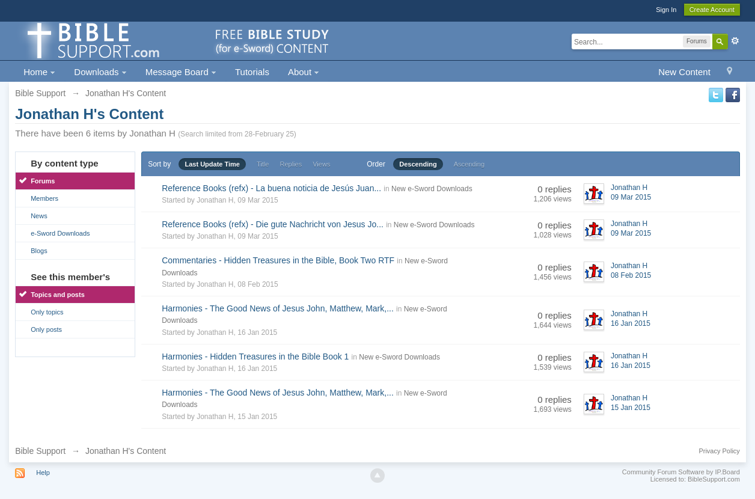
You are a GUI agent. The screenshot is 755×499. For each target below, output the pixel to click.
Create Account (712, 9)
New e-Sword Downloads (431, 189)
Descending (417, 164)
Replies (291, 164)
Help (43, 472)
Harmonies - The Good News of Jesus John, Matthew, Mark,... (278, 308)
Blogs (39, 250)
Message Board (180, 72)
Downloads (100, 72)
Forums (43, 181)
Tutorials (252, 72)
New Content (684, 72)
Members (44, 198)
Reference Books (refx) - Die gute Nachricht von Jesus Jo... (273, 224)
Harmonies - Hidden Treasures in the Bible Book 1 (255, 356)
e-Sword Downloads (60, 233)
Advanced (735, 41)
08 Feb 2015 (631, 275)
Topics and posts (58, 294)
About (303, 72)
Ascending (469, 164)
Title (263, 164)
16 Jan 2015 (630, 323)
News (39, 215)
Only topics (47, 312)
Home (39, 72)
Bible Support (40, 451)
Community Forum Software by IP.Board (681, 472)
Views (321, 164)
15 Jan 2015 (630, 407)
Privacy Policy (718, 451)
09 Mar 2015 (631, 197)
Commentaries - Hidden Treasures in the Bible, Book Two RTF (278, 260)
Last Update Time (212, 164)
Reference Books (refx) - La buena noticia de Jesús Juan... (271, 188)
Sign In (666, 9)
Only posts (46, 329)
